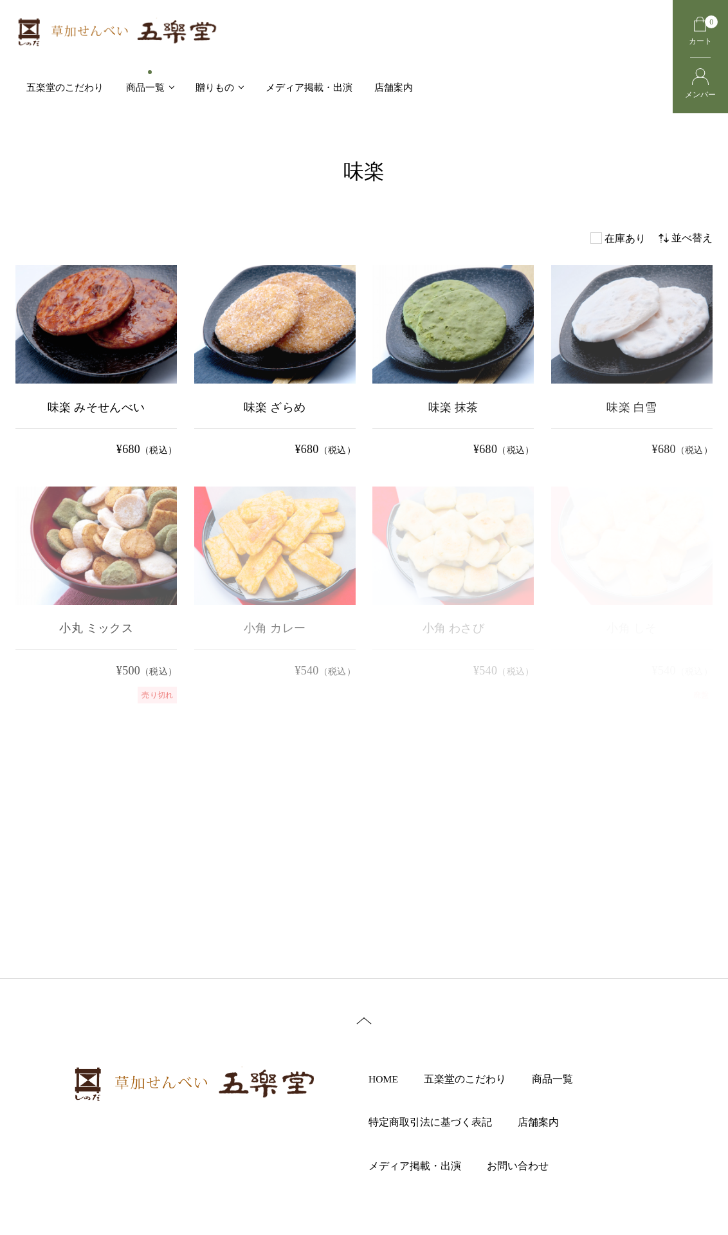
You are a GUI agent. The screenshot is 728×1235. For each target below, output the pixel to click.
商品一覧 (561, 1078)
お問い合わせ (526, 1166)
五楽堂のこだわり (474, 1078)
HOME (392, 1078)
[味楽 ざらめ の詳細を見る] (275, 362)
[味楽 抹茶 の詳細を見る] (453, 362)
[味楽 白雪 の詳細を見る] (632, 362)
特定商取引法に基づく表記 (438, 1122)
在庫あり (625, 238)
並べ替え (686, 237)
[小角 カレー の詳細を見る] (275, 584)
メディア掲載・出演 (423, 1166)
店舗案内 (546, 1122)
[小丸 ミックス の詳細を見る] (96, 595)
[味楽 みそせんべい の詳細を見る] (96, 362)
